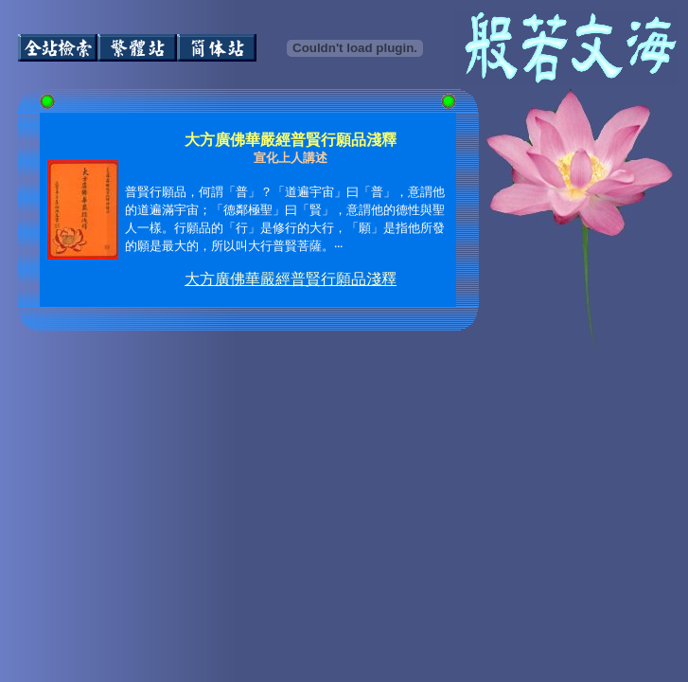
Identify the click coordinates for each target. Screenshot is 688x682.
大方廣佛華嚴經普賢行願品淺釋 (291, 279)
